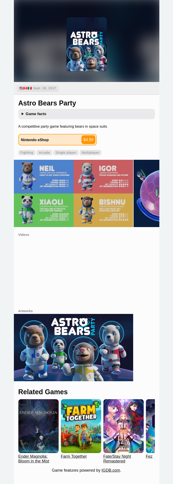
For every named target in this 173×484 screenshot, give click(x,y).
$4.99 (88, 140)
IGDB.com (111, 470)
